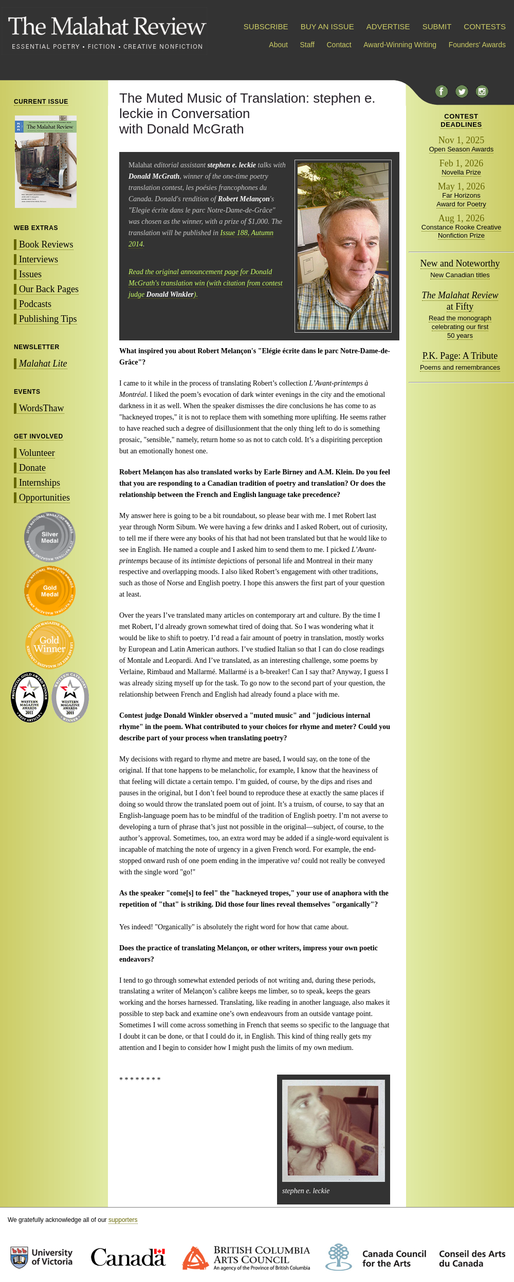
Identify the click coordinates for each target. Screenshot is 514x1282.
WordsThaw (41, 408)
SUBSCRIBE (266, 26)
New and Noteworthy (460, 263)
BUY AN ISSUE (327, 26)
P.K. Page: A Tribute (460, 356)
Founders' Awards (477, 45)
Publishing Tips (48, 319)
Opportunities (44, 497)
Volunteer (37, 453)
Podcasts (35, 304)
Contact (339, 45)
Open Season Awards (461, 149)
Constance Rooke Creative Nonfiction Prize (461, 231)
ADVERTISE (388, 26)
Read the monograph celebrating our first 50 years (460, 326)
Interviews (38, 259)
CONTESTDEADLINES (461, 120)
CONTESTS (485, 26)
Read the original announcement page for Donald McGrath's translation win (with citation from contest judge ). (205, 283)
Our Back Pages (49, 289)
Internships (39, 482)
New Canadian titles (460, 275)
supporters (123, 1219)
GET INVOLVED (38, 436)
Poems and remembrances (460, 367)
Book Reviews (46, 244)
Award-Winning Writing (399, 45)
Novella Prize (461, 172)
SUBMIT (437, 26)
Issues (30, 274)
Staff (307, 45)
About (278, 45)
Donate (32, 468)
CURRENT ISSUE (41, 101)
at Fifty (460, 301)
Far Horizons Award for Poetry (461, 200)
